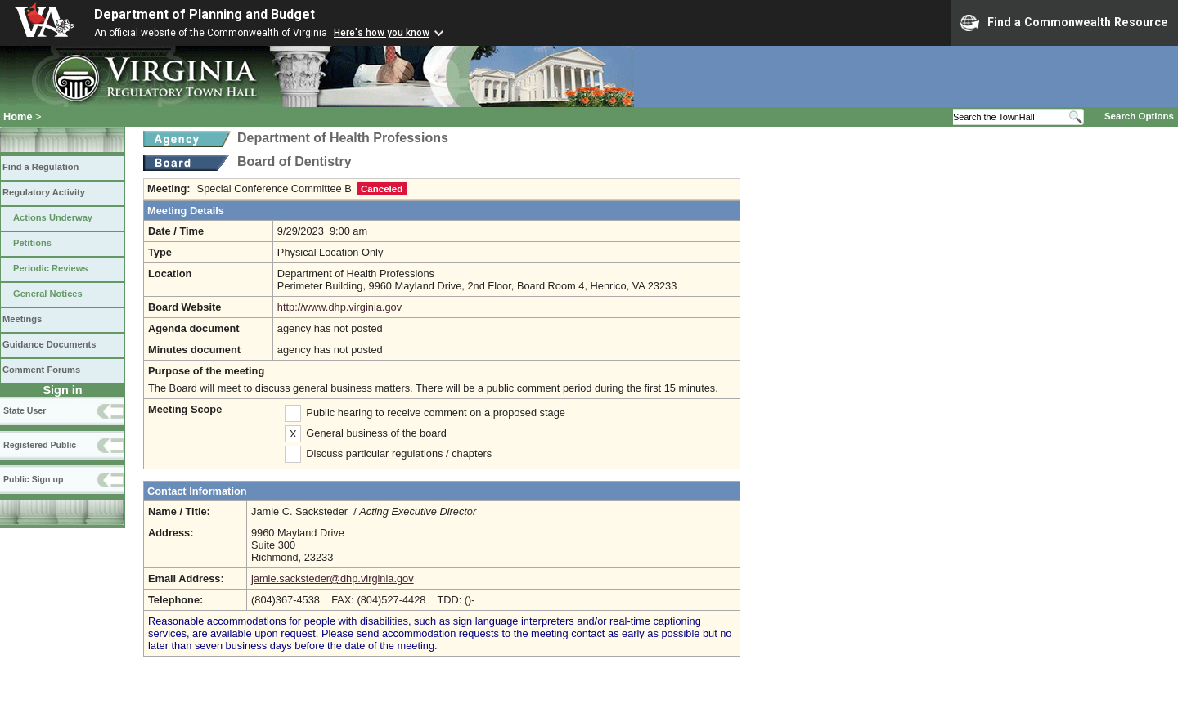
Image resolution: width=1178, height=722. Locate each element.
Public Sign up (33, 479)
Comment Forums (41, 369)
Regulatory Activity (43, 192)
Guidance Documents (49, 344)
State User (24, 410)
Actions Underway (52, 217)
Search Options (1139, 116)
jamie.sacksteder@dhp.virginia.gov (332, 578)
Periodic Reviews (50, 268)
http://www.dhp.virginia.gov (339, 307)
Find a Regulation (40, 167)
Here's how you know (381, 32)
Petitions (32, 243)
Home (18, 116)
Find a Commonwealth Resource (1064, 23)
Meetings (22, 319)
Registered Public (39, 445)
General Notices (48, 293)
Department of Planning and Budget (204, 14)
